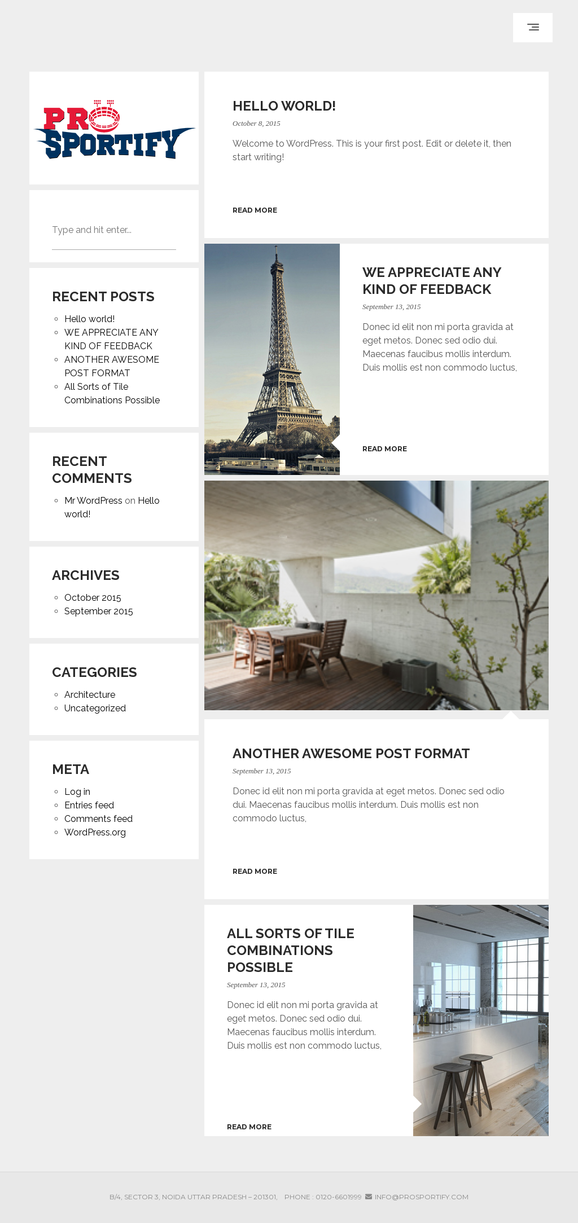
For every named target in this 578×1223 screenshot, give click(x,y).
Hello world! (89, 319)
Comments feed (98, 818)
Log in (77, 791)
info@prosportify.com (421, 1197)
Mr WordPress (93, 500)
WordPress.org (95, 832)
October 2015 (92, 597)
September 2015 (98, 611)
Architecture (89, 694)
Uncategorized (95, 708)
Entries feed (89, 805)
